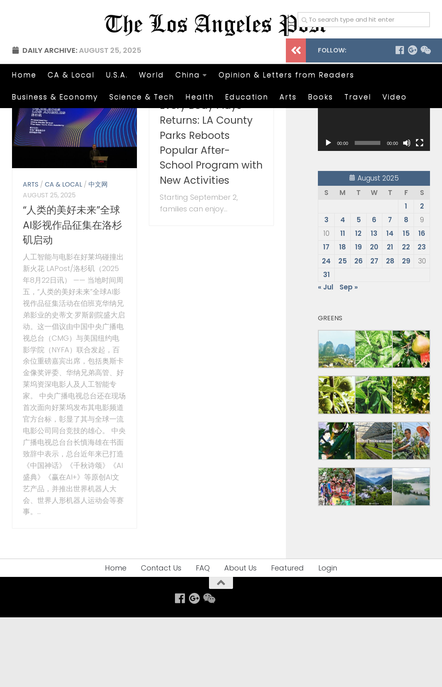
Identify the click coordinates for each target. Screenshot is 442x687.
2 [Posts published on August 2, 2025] (422, 275)
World (151, 75)
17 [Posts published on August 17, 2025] (326, 316)
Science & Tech (141, 97)
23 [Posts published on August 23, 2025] (422, 316)
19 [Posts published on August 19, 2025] (358, 316)
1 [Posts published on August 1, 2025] (406, 275)
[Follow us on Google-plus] (412, 120)
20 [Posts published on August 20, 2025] (374, 316)
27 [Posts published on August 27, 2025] (374, 330)
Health (199, 97)
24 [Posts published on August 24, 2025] (326, 330)
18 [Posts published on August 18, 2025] (342, 316)
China (187, 75)
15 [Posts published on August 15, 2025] (406, 303)
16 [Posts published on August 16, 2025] (421, 303)
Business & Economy (55, 97)
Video (394, 97)
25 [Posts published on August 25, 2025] (342, 330)
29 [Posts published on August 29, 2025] (406, 330)
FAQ (203, 638)
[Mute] (407, 212)
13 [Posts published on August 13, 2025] (374, 303)
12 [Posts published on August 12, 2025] (358, 303)
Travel (357, 97)
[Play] (328, 212)
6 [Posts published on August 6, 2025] (374, 289)
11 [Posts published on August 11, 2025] (342, 303)
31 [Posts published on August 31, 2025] (326, 344)
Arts (288, 97)
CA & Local (71, 75)
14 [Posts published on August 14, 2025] (390, 303)
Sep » (349, 356)
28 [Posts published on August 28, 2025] (390, 330)
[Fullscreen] (420, 212)
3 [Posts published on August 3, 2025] (326, 289)
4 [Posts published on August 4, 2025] (342, 289)
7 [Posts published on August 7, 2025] (390, 289)
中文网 (98, 254)
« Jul (326, 356)
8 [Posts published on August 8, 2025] (406, 289)
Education (246, 97)
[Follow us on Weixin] (425, 120)
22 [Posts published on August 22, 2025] (406, 316)
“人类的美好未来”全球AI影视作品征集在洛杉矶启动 (72, 295)
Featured (287, 638)
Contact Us (161, 638)
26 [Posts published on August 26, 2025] (358, 330)
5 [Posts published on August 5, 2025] (358, 289)
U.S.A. (117, 75)
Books (320, 97)
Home (24, 75)
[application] (374, 189)
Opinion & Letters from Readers (286, 75)
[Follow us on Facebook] (399, 120)
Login (327, 638)
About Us (240, 638)
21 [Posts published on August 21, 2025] (390, 316)
